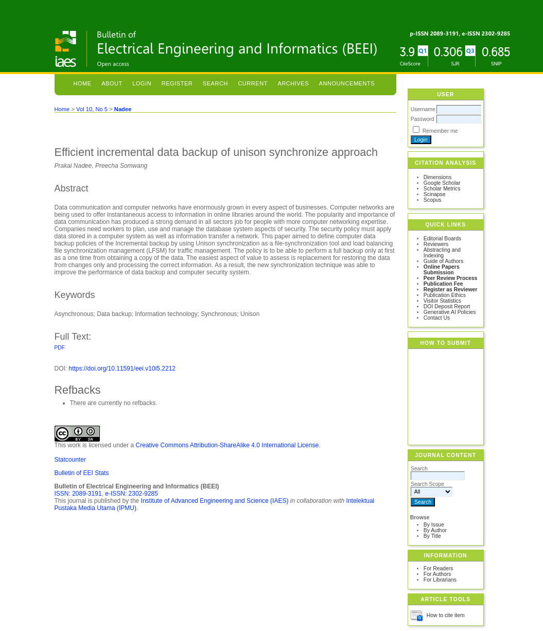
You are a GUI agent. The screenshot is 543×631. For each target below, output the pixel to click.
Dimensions (437, 177)
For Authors (437, 574)
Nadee (123, 109)
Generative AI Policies (450, 312)
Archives (293, 83)
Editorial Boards (442, 238)
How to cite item (446, 615)
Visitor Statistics (442, 301)
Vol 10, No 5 (92, 109)
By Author (435, 530)
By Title (432, 536)
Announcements (347, 83)
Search (215, 83)
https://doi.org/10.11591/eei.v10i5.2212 (122, 368)
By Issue (434, 525)
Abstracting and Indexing (442, 252)
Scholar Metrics (442, 188)
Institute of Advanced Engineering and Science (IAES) (215, 500)
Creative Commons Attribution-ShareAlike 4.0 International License (227, 445)
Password (422, 119)
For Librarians (440, 580)
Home (82, 83)
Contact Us (437, 318)
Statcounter (70, 459)
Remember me (440, 131)
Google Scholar (442, 183)
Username (423, 109)
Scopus (433, 200)
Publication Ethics (445, 295)
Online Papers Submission (442, 269)
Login (141, 83)
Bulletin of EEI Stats (82, 473)
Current (253, 83)
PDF (60, 347)
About (111, 83)
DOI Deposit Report (447, 306)
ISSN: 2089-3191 (78, 493)
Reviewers (436, 244)
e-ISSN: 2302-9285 (131, 493)
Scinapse (435, 194)
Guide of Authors (443, 261)
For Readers (438, 568)
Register (177, 83)
